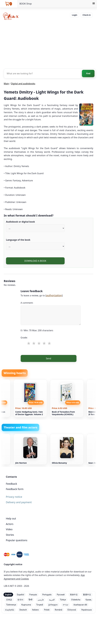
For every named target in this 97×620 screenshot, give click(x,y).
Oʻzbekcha (75, 600)
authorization (54, 295)
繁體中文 (87, 594)
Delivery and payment (19, 502)
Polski (47, 610)
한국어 (20, 600)
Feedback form (14, 489)
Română (58, 610)
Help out (11, 518)
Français (33, 594)
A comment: (27, 302)
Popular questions (16, 540)
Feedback (11, 483)
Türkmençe (11, 605)
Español (20, 594)
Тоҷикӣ (39, 605)
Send (48, 358)
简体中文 (74, 594)
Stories (10, 534)
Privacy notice (14, 496)
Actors (9, 524)
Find (88, 73)
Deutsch (23, 610)
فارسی (41, 600)
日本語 (9, 600)
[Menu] (93, 4)
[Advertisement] (48, 44)
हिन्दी (30, 600)
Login (74, 15)
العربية (52, 600)
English (8, 594)
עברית (65, 605)
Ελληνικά (72, 610)
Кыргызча (26, 605)
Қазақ (88, 600)
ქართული (53, 605)
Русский (60, 594)
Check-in (86, 15)
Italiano (35, 610)
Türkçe (63, 600)
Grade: (24, 337)
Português (47, 594)
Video (9, 529)
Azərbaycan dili (80, 605)
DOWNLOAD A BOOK (35, 260)
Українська (86, 610)
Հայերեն (9, 610)
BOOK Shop (25, 3)
